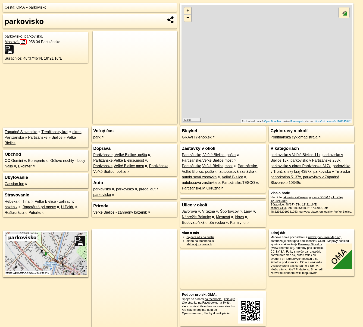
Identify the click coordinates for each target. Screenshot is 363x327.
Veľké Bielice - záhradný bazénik (120, 212)
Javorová (189, 211)
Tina (26, 201)
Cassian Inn (14, 184)
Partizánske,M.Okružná (201, 188)
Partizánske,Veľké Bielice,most (118, 160)
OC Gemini (14, 161)
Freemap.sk (297, 121)
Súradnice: (13, 58)
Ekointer (25, 166)
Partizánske (37, 137)
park (96, 137)
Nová (239, 217)
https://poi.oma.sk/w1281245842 (332, 121)
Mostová (16, 42)
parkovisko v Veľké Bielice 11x (295, 155)
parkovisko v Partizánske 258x (316, 160)
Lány (248, 211)
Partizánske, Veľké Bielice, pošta (120, 155)
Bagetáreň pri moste (39, 207)
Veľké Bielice (232, 177)
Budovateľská (193, 222)
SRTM (314, 265)
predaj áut (147, 189)
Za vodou (217, 222)
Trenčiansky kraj (54, 132)
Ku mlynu (238, 222)
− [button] (187, 18)
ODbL (321, 241)
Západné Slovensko (21, 132)
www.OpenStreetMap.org (324, 237)
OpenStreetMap (273, 121)
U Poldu (67, 207)
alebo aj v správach (199, 244)
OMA (20, 7)
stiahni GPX (278, 208)
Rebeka (11, 201)
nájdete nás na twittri (200, 237)
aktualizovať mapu (295, 197)
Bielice (57, 137)
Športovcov (229, 211)
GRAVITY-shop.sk (197, 137)
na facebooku (213, 299)
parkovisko (37, 7)
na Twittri (224, 302)
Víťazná (208, 211)
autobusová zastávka (236, 171)
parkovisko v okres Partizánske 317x (300, 166)
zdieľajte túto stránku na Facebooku (208, 300)
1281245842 (278, 201)
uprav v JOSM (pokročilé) (326, 197)
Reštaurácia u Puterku (23, 213)
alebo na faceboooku (200, 241)
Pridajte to (302, 269)
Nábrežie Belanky (196, 217)
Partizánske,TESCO (238, 183)
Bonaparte (36, 161)
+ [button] (187, 10)
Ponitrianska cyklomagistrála (293, 137)
